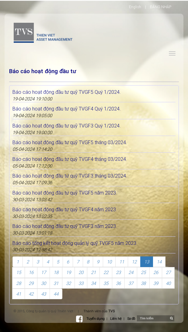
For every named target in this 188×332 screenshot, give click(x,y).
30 (43, 283)
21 (93, 272)
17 (43, 272)
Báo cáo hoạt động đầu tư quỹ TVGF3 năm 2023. (64, 226)
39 (155, 283)
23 (118, 272)
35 (105, 283)
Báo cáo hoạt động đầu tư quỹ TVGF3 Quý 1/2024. (66, 126)
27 (168, 272)
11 (121, 262)
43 (43, 294)
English (135, 7)
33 (80, 283)
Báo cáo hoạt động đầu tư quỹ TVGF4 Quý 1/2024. (66, 109)
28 (18, 283)
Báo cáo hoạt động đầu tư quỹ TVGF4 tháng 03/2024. (69, 159)
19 (68, 272)
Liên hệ (116, 319)
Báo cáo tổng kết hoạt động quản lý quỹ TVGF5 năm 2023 (74, 243)
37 (130, 283)
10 (109, 262)
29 (31, 283)
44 (56, 294)
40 (168, 283)
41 (18, 294)
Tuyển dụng (95, 319)
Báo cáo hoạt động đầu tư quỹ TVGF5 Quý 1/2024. (66, 92)
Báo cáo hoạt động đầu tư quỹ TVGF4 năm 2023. (64, 209)
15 (18, 272)
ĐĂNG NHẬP (160, 7)
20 (80, 272)
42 (31, 294)
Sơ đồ (131, 319)
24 (130, 272)
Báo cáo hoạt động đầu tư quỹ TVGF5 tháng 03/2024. (69, 142)
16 (31, 272)
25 (143, 272)
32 (68, 283)
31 (56, 283)
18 (56, 272)
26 (155, 272)
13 (146, 262)
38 (143, 283)
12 (134, 262)
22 (105, 272)
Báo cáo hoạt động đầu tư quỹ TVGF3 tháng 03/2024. (69, 176)
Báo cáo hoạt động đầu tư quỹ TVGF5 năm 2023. (64, 193)
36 (118, 283)
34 (93, 283)
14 (159, 262)
